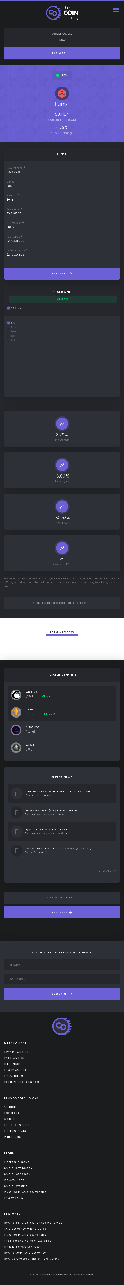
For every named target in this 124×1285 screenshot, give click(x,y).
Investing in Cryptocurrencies (25, 1191)
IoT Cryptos (12, 1063)
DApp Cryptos (14, 1057)
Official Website (62, 33)
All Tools (10, 1106)
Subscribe (62, 994)
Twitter (62, 39)
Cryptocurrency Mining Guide (25, 1228)
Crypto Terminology (18, 1167)
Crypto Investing (16, 1185)
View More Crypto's (62, 897)
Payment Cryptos (16, 1051)
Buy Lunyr (62, 53)
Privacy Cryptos (15, 1069)
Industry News (14, 1179)
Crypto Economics (17, 1173)
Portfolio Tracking (17, 1124)
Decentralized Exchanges (22, 1081)
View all (107, 870)
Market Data (12, 1136)
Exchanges (11, 1112)
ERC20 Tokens (14, 1075)
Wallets (9, 1118)
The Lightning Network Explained (28, 1240)
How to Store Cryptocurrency (25, 1252)
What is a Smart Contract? (22, 1246)
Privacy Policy (14, 1197)
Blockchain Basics (16, 1161)
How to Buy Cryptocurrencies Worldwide (33, 1222)
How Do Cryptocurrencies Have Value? (32, 1258)
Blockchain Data (15, 1130)
